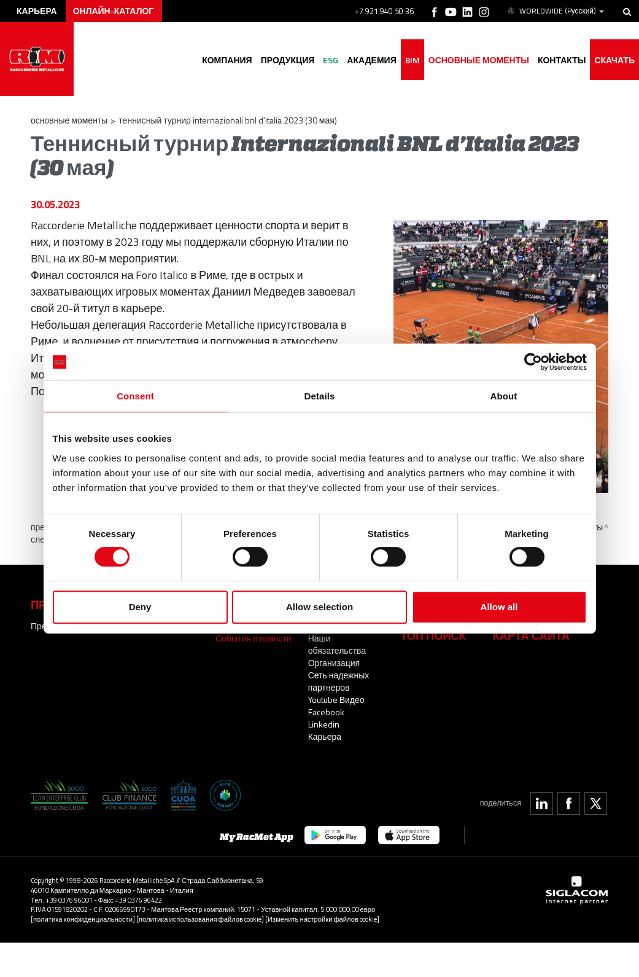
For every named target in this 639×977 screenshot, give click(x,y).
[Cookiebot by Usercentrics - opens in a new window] (533, 362)
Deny (140, 607)
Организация (334, 662)
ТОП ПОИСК (432, 635)
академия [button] (371, 59)
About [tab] (503, 396)
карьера (37, 10)
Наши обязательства (337, 644)
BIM (412, 59)
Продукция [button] (288, 59)
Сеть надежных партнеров (339, 681)
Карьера (324, 736)
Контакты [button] (562, 59)
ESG (330, 59)
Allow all (499, 607)
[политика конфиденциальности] (83, 919)
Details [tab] (319, 396)
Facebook (326, 711)
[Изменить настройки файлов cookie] (322, 919)
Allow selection (319, 607)
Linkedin (323, 724)
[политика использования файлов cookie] (200, 919)
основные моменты (478, 59)
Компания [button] (227, 59)
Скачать (614, 59)
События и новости (253, 638)
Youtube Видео (336, 699)
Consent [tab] (135, 396)
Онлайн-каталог (113, 10)
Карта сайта (531, 635)
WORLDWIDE (555, 11)
